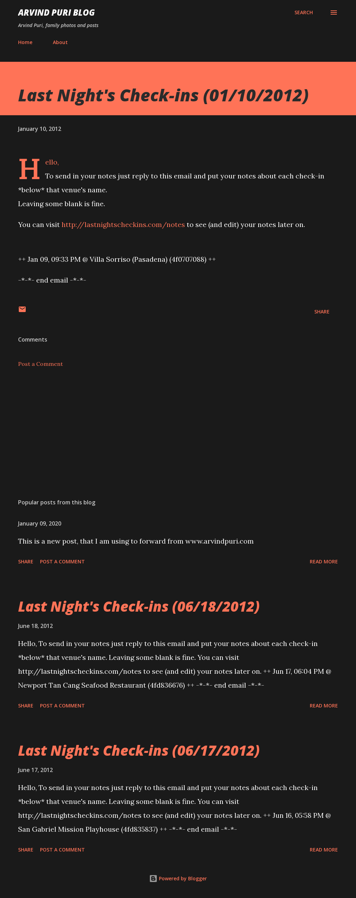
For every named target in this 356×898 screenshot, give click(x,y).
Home (25, 42)
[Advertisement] (178, 438)
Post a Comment (40, 363)
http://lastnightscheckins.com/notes (123, 224)
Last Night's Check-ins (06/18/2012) (139, 606)
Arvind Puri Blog (56, 12)
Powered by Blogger (178, 878)
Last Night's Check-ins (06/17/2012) (139, 750)
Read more (324, 561)
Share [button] (322, 311)
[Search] (303, 12)
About (60, 42)
